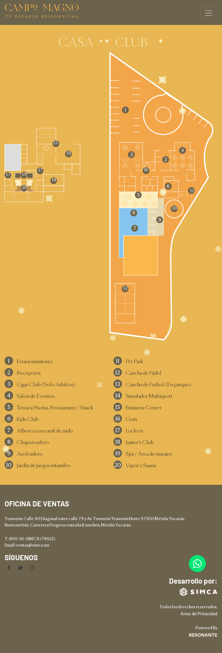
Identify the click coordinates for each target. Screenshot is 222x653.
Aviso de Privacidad (198, 613)
